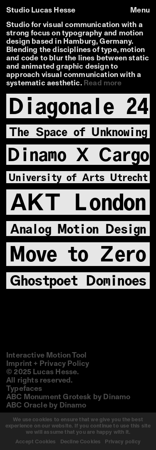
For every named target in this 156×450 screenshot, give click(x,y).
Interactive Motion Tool (46, 355)
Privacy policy (123, 441)
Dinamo (116, 397)
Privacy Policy (64, 364)
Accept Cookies (35, 441)
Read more (103, 83)
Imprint (19, 364)
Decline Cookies (80, 441)
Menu (140, 10)
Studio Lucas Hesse (40, 10)
